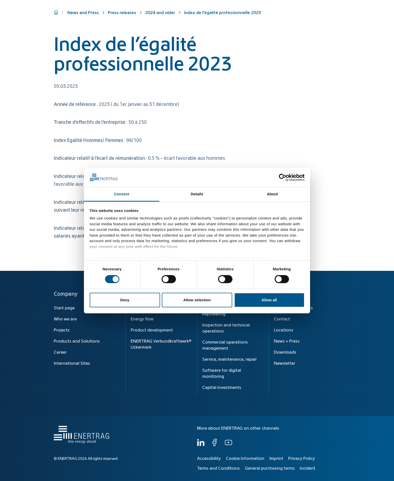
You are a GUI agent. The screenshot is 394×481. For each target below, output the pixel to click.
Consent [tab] (121, 194)
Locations (283, 330)
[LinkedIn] (201, 445)
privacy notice (255, 258)
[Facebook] (214, 445)
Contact (282, 319)
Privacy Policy (301, 459)
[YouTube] (228, 445)
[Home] (80, 13)
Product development (152, 330)
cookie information (214, 258)
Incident (307, 468)
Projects (62, 330)
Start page (64, 308)
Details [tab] (197, 194)
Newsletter (284, 363)
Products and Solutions (77, 341)
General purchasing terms (270, 468)
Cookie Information (245, 459)
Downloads (285, 352)
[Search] (229, 7)
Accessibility (209, 459)
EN (335, 7)
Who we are (323, 18)
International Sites (72, 363)
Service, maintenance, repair (229, 359)
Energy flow (142, 319)
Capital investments (221, 388)
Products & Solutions (265, 18)
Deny (124, 300)
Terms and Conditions (218, 468)
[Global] (315, 7)
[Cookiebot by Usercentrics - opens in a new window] (283, 177)
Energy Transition (223, 18)
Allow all (269, 300)
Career (60, 352)
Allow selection (197, 300)
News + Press (287, 341)
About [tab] (272, 194)
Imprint (276, 459)
